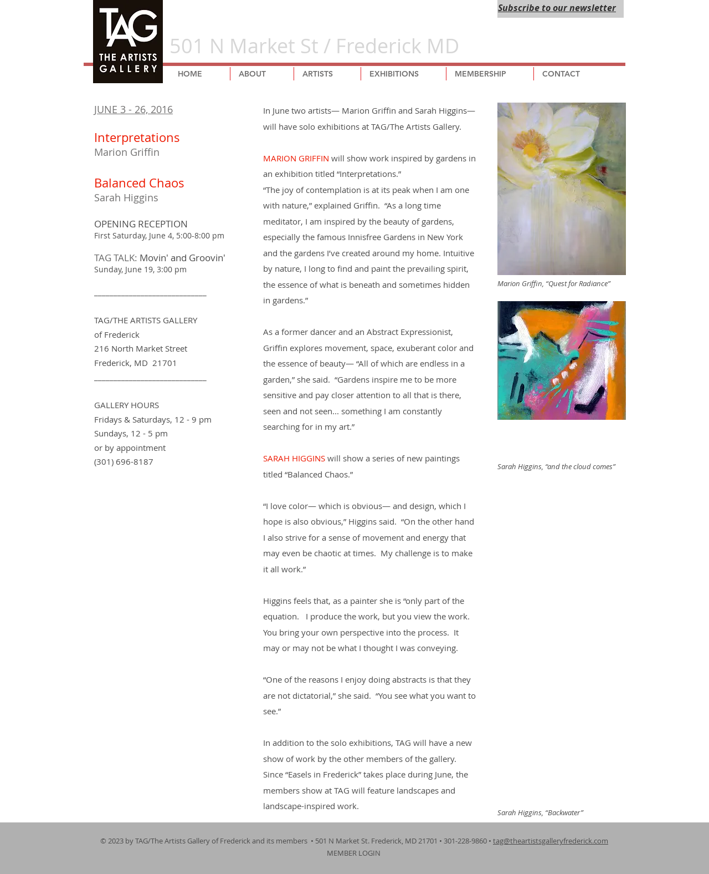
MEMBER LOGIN (354, 853)
